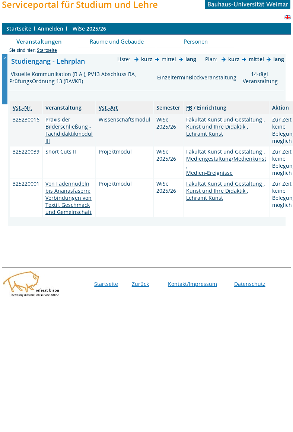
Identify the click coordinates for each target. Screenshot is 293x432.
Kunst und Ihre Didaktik (216, 126)
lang (190, 59)
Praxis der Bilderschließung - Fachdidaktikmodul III (69, 130)
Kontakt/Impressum (192, 283)
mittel (256, 59)
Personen (196, 41)
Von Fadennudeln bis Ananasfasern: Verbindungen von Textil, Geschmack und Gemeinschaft (68, 197)
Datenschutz (249, 283)
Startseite (47, 50)
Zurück (140, 283)
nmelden (50, 28)
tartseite (18, 28)
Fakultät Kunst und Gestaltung (225, 119)
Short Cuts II (60, 151)
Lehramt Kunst (204, 133)
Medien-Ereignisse (209, 172)
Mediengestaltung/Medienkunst (226, 158)
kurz (146, 59)
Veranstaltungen (39, 41)
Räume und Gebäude (117, 41)
